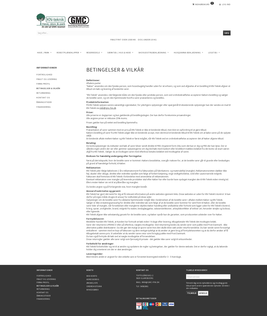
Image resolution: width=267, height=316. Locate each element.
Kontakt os (43, 97)
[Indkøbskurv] (203, 4)
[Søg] (227, 32)
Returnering (43, 93)
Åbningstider (44, 102)
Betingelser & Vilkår (48, 88)
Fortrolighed (44, 74)
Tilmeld (191, 293)
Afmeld (203, 293)
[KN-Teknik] (67, 20)
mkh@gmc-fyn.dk (150, 282)
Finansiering (43, 107)
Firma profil (43, 83)
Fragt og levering (46, 79)
